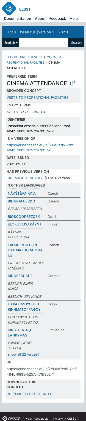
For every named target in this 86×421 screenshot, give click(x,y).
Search (76, 42)
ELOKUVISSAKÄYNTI (25, 224)
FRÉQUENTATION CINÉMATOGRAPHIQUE (25, 250)
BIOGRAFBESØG (21, 201)
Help (74, 18)
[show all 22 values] (23, 354)
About (40, 18)
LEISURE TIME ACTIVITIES (25, 57)
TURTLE (29, 394)
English (9, 42)
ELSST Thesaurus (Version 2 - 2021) (37, 32)
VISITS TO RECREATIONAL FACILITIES (38, 97)
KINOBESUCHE (20, 276)
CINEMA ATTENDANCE (25, 178)
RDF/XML (14, 394)
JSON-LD (45, 394)
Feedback (57, 18)
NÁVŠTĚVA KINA (22, 193)
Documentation (17, 18)
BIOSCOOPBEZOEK (24, 216)
